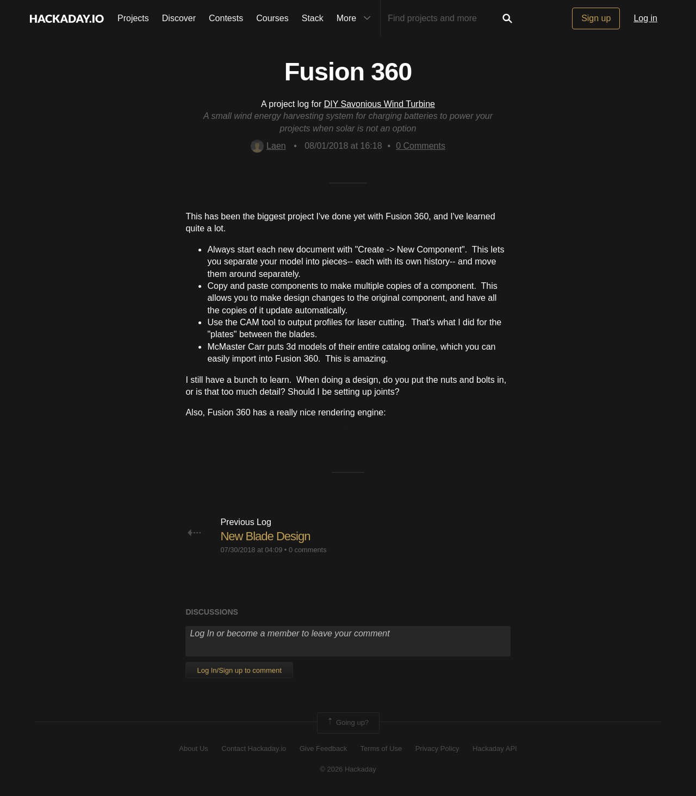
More (356, 18)
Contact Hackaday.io (253, 748)
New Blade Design (265, 536)
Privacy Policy (437, 748)
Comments (420, 145)
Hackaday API (495, 748)
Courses (272, 18)
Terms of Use (381, 748)
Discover (179, 18)
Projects (133, 18)
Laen (268, 145)
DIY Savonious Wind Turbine (379, 104)
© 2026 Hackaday (348, 769)
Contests (226, 18)
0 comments (308, 550)
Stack (313, 18)
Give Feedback (323, 748)
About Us (193, 748)
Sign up (596, 18)
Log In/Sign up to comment (239, 670)
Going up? (347, 723)
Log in (645, 18)
